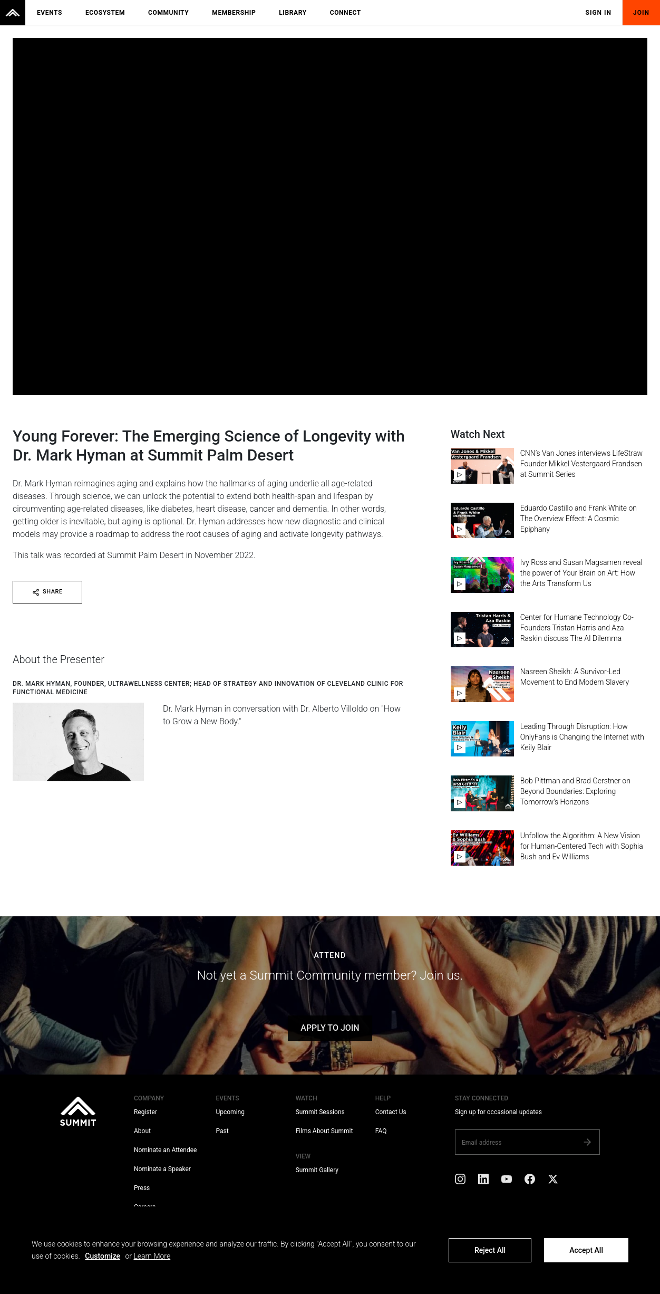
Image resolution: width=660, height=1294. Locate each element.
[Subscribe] (587, 1142)
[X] (553, 1181)
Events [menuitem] (49, 12)
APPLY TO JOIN (329, 1028)
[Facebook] (530, 1181)
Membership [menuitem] (234, 12)
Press (142, 1188)
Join (641, 12)
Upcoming (230, 1112)
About (142, 1131)
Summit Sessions (320, 1112)
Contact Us (390, 1112)
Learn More (151, 1256)
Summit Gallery (317, 1170)
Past (222, 1131)
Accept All (586, 1250)
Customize (102, 1256)
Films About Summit (324, 1131)
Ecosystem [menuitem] (105, 12)
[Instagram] (460, 1181)
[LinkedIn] (483, 1181)
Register (145, 1112)
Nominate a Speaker (162, 1169)
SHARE (47, 592)
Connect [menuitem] (345, 12)
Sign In (599, 12)
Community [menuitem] (168, 12)
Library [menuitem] (292, 12)
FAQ (381, 1131)
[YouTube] (506, 1181)
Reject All (490, 1250)
